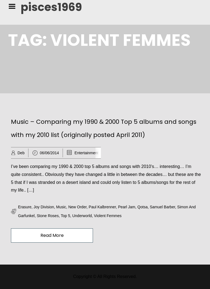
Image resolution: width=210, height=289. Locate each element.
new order (77, 207)
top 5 (65, 216)
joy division (44, 207)
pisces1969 (51, 7)
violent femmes (108, 216)
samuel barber (162, 207)
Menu (14, 6)
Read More (52, 235)
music (61, 207)
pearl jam (126, 207)
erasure (24, 207)
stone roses (48, 216)
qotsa (143, 207)
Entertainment (86, 153)
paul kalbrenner (102, 207)
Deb (21, 153)
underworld (82, 216)
